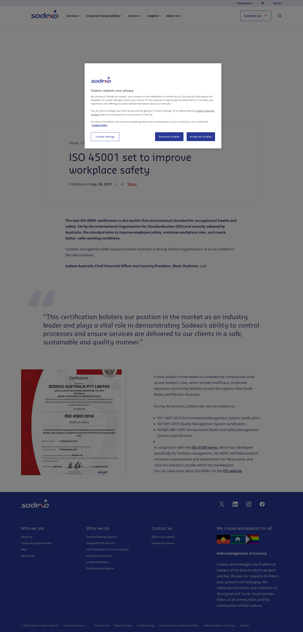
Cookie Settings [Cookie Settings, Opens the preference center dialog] (105, 136)
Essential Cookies (169, 136)
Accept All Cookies (201, 136)
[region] (153, 105)
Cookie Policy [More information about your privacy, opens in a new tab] (99, 125)
